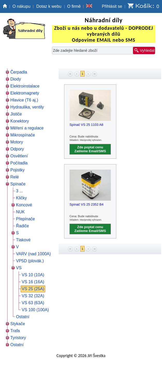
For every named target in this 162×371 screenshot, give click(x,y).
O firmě (74, 6)
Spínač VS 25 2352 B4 (87, 204)
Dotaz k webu (48, 6)
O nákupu (21, 6)
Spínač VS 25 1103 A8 (86, 125)
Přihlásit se (112, 6)
